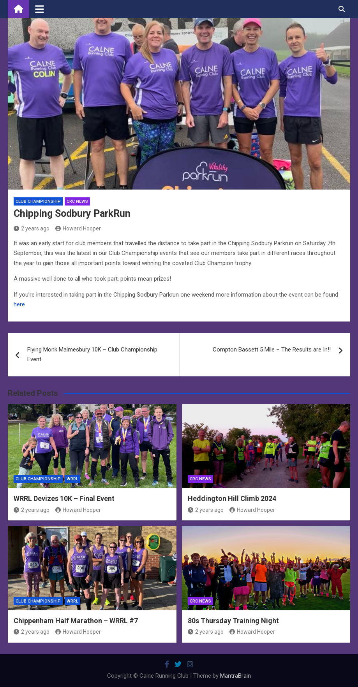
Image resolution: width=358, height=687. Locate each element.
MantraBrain (235, 675)
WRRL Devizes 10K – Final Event (64, 498)
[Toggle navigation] (39, 9)
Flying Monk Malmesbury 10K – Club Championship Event (92, 354)
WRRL (72, 478)
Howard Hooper (78, 228)
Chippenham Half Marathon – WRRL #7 (76, 621)
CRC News (77, 201)
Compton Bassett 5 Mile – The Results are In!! (272, 349)
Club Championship (38, 201)
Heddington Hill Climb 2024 (232, 498)
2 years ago (31, 228)
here (19, 304)
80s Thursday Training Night (233, 621)
